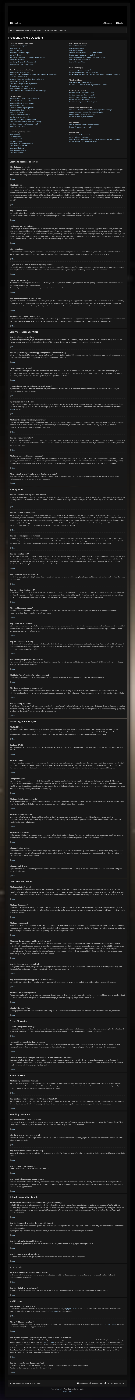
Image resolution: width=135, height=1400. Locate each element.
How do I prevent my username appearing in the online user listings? (33, 75)
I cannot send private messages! (80, 70)
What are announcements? (19, 146)
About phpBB (54, 1311)
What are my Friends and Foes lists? (81, 82)
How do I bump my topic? (18, 126)
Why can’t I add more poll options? (22, 108)
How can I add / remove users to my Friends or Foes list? (88, 85)
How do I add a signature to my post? (22, 103)
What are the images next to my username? (24, 84)
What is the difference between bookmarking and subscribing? (90, 110)
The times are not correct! (18, 77)
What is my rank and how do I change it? (23, 89)
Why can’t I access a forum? (19, 113)
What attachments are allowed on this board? (84, 125)
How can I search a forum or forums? (81, 93)
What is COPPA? (15, 48)
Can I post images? (16, 141)
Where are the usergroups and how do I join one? (85, 53)
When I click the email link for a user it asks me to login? (28, 91)
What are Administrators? (77, 46)
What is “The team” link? (77, 62)
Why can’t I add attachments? (20, 115)
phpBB (12, 409)
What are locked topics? (18, 150)
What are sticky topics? (17, 148)
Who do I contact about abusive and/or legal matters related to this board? (94, 140)
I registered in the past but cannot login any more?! (27, 57)
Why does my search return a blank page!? (83, 97)
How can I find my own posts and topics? (83, 102)
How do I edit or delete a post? (20, 101)
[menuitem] (119, 23)
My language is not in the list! (20, 81)
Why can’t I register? (16, 51)
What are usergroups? (76, 51)
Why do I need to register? (18, 46)
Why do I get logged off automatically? (23, 62)
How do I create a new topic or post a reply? (24, 99)
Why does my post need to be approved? (24, 124)
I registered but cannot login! (20, 53)
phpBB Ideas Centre (108, 1324)
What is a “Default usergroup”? (79, 60)
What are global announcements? (21, 144)
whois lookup (49, 1342)
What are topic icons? (17, 153)
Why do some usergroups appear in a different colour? (87, 57)
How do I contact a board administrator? (83, 142)
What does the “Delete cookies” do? (22, 64)
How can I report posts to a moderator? (23, 119)
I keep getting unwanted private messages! (83, 72)
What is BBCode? (15, 134)
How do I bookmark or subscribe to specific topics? (86, 112)
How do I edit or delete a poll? (20, 110)
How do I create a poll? (17, 106)
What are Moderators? (76, 48)
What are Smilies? (16, 139)
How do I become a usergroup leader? (82, 55)
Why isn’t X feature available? (79, 137)
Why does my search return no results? (82, 95)
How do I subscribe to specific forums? (82, 115)
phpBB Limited (71, 1309)
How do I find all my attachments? (80, 127)
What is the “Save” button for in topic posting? (25, 122)
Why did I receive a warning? (19, 117)
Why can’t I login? (16, 55)
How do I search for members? (79, 100)
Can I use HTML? (15, 137)
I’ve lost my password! (17, 60)
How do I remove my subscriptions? (81, 117)
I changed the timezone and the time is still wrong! (27, 79)
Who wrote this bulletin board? (79, 135)
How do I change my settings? (20, 72)
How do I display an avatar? (19, 86)
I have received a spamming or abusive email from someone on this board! (94, 75)
